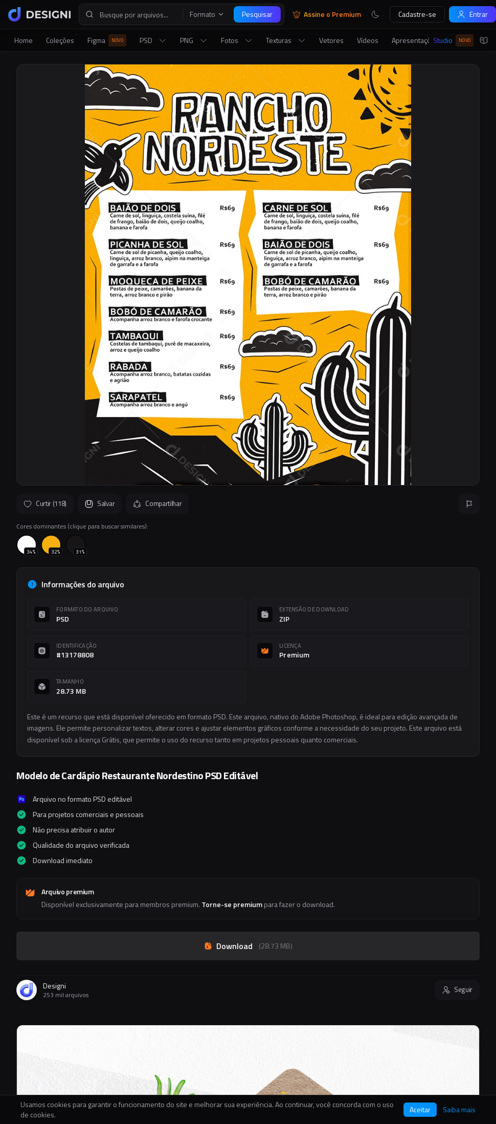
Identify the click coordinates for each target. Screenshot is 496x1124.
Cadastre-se (417, 14)
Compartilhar (157, 503)
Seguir (457, 989)
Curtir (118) (45, 503)
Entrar (472, 14)
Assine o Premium (326, 14)
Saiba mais (459, 1110)
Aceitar (420, 1109)
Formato (207, 14)
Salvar (100, 503)
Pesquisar (257, 14)
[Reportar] (469, 504)
